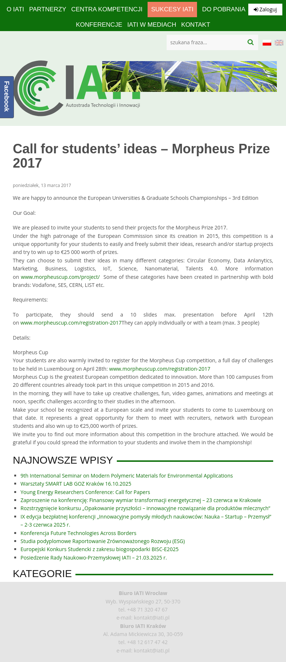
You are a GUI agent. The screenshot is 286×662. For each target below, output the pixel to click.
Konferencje (99, 24)
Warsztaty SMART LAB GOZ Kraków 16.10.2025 (76, 483)
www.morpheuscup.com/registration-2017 (71, 322)
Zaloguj (265, 9)
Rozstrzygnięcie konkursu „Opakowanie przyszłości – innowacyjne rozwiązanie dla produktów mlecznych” (145, 508)
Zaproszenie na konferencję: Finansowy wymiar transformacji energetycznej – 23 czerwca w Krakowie (141, 500)
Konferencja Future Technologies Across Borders (78, 533)
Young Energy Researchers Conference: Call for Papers (85, 492)
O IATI (15, 9)
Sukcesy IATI (172, 9)
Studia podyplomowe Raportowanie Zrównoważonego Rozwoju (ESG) (103, 541)
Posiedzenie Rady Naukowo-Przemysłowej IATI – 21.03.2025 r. (94, 557)
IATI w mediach (151, 24)
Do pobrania (223, 9)
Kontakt (195, 24)
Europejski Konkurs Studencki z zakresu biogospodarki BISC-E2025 (100, 549)
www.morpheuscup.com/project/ (60, 276)
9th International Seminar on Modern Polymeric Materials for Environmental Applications (127, 475)
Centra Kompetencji (106, 9)
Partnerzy (47, 9)
